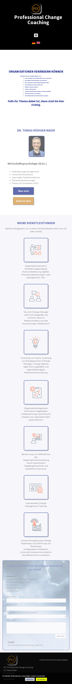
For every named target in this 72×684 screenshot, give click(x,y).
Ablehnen (29, 679)
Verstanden (41, 679)
